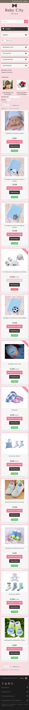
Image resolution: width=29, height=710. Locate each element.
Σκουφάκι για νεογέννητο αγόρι (14, 133)
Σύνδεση (25, 1)
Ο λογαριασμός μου (8, 696)
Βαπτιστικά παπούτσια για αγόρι (14, 502)
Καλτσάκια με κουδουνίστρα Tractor (14, 640)
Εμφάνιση (3, 99)
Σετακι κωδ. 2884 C (14, 594)
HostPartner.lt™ (20, 704)
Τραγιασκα (14, 410)
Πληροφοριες (8, 59)
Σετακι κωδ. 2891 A (14, 456)
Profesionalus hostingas (7, 705)
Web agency (13, 704)
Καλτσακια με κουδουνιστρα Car (14, 548)
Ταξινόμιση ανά (5, 96)
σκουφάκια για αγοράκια (7, 93)
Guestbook (7, 65)
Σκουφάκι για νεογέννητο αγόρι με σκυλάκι (14, 180)
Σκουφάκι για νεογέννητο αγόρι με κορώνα (14, 226)
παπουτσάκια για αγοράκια (22, 93)
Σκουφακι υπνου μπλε (14, 364)
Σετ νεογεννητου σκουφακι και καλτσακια (14, 272)
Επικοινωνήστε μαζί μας (18, 1)
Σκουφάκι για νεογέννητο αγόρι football (14, 318)
